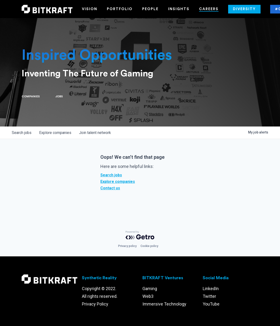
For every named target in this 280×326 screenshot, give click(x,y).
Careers (209, 9)
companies (55, 132)
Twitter (209, 296)
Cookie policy (149, 246)
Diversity (244, 9)
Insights (178, 9)
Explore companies (117, 181)
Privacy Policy (95, 303)
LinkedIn (211, 288)
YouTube (211, 303)
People (150, 9)
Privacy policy (127, 246)
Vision (89, 9)
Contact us (110, 188)
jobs (21, 132)
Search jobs (111, 175)
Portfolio (120, 9)
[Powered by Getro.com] (140, 235)
